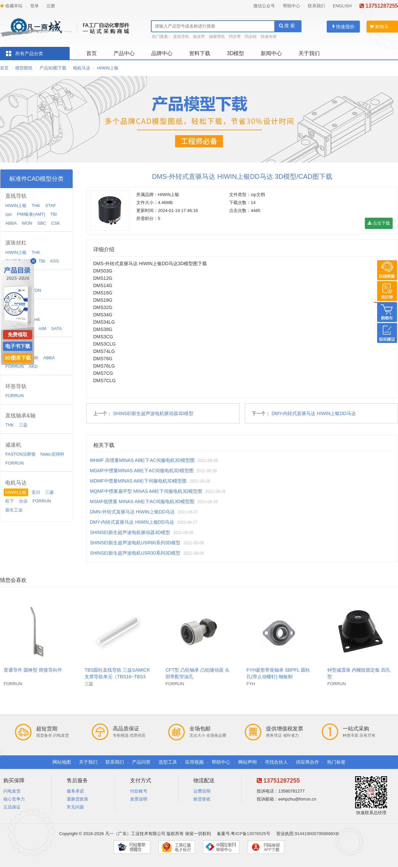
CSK (55, 223)
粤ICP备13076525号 (250, 833)
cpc (8, 214)
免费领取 (18, 334)
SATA (56, 328)
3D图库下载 (17, 358)
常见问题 (75, 807)
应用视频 (194, 762)
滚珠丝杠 (16, 243)
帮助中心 (291, 5)
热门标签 (336, 762)
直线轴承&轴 (20, 415)
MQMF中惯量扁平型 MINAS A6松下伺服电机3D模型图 (146, 491)
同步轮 (251, 36)
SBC (41, 223)
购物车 (379, 26)
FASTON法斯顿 (20, 454)
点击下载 (378, 223)
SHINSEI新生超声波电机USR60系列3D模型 (135, 542)
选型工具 (168, 762)
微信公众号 (264, 5)
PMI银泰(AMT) (31, 214)
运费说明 (202, 791)
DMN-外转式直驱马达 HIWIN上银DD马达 (132, 511)
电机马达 (81, 67)
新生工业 (14, 509)
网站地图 (61, 762)
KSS (54, 261)
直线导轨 (181, 36)
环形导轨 (16, 386)
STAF (50, 205)
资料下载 (199, 53)
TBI (53, 214)
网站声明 (247, 762)
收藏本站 (11, 5)
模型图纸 (24, 67)
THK (36, 205)
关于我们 (309, 53)
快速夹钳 (269, 36)
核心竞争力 (14, 799)
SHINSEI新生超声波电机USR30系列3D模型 (135, 553)
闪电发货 (12, 791)
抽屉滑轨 (217, 36)
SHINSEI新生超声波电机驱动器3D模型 (153, 413)
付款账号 (138, 791)
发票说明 (138, 799)
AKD (33, 366)
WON (27, 223)
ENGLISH (342, 5)
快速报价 (343, 26)
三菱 (49, 492)
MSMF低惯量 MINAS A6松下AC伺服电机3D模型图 (142, 501)
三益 (23, 424)
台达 (23, 500)
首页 (91, 53)
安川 (36, 492)
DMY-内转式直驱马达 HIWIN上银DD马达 (314, 413)
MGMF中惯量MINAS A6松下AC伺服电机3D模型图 (142, 470)
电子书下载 (17, 346)
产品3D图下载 (53, 67)
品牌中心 (161, 53)
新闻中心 (271, 53)
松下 (9, 500)
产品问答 (141, 762)
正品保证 (12, 807)
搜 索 (287, 25)
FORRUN (14, 366)
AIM (42, 328)
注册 (50, 5)
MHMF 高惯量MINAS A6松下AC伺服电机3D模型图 (142, 460)
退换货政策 (77, 799)
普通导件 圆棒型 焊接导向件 (33, 670)
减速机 (13, 445)
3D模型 (235, 53)
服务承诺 (75, 791)
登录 (34, 5)
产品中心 (124, 53)
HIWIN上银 (107, 67)
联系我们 (316, 5)
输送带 (199, 36)
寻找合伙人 (276, 762)
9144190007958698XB (317, 833)
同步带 (235, 36)
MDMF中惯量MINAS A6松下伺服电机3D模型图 (138, 481)
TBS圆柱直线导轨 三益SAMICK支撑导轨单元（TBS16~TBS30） (117, 676)
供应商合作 (307, 762)
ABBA (11, 223)
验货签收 (202, 799)
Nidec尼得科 (52, 454)
